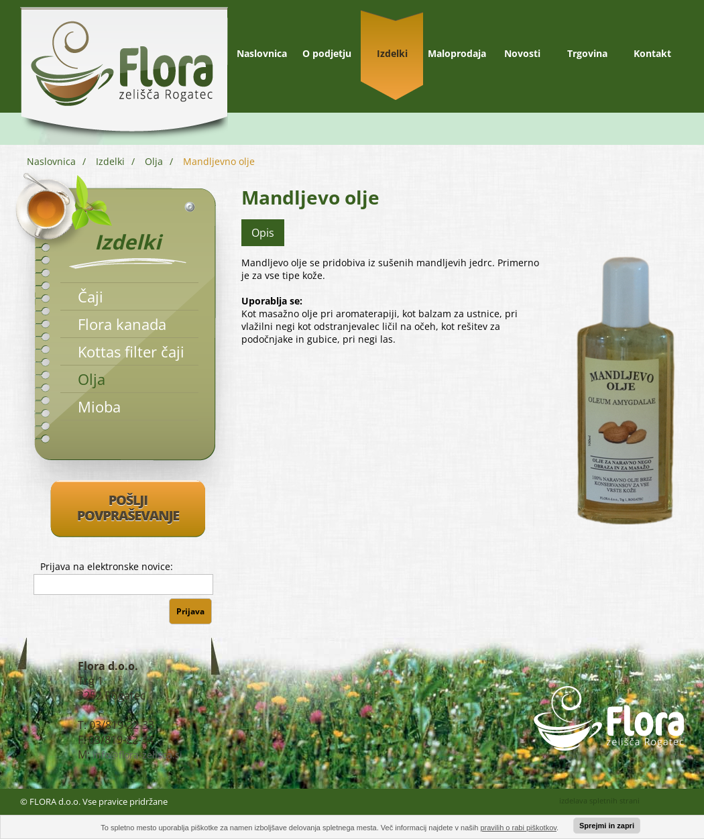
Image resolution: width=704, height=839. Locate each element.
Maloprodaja (457, 53)
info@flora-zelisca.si (137, 754)
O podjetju (326, 53)
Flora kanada (122, 324)
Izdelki (392, 53)
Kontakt (652, 53)
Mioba (99, 406)
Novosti (522, 53)
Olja (154, 161)
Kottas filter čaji (131, 351)
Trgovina (587, 53)
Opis (262, 232)
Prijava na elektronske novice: (106, 566)
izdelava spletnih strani (599, 800)
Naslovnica (262, 53)
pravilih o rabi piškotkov (518, 828)
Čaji (90, 296)
